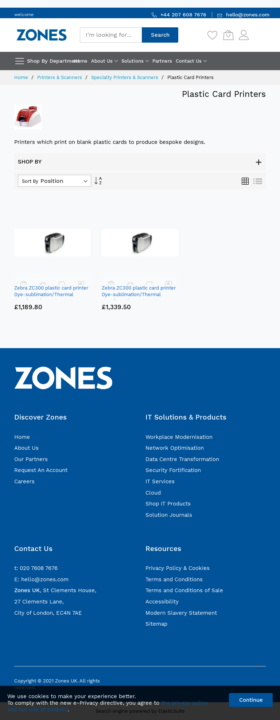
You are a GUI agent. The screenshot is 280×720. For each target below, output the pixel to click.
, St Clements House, (55, 590)
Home (22, 77)
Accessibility (162, 601)
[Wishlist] (212, 35)
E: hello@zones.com (41, 579)
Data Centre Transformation (182, 459)
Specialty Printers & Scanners (125, 77)
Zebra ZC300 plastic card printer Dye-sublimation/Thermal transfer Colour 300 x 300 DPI (139, 294)
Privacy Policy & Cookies (177, 568)
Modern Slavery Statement (181, 613)
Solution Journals (168, 515)
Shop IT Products (168, 503)
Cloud (153, 492)
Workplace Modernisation (179, 437)
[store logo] (41, 35)
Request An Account (40, 470)
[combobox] (111, 35)
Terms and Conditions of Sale (184, 590)
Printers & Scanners (60, 77)
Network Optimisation (174, 448)
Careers (24, 481)
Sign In (258, 31)
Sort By (30, 181)
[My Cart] (228, 35)
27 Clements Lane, (39, 601)
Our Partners (31, 459)
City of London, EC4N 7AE (48, 613)
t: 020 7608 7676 (36, 568)
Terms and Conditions (174, 579)
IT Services (160, 481)
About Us (26, 448)
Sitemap (156, 624)
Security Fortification (173, 470)
